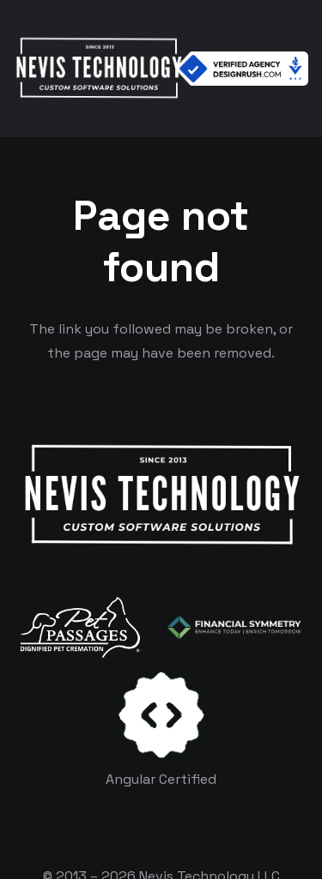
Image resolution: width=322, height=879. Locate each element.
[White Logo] (98, 68)
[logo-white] (80, 627)
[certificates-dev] (161, 714)
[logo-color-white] (234, 628)
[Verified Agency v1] (242, 68)
